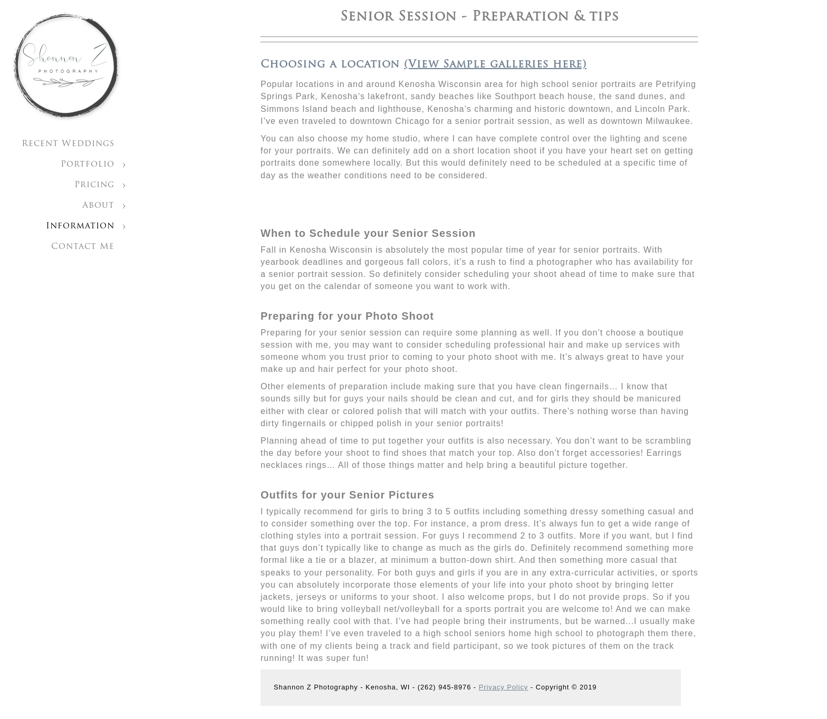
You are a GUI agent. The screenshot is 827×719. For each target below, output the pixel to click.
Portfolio (87, 164)
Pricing (94, 185)
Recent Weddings (68, 144)
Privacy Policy (503, 687)
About (98, 206)
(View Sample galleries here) (495, 65)
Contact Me (82, 247)
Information (80, 226)
